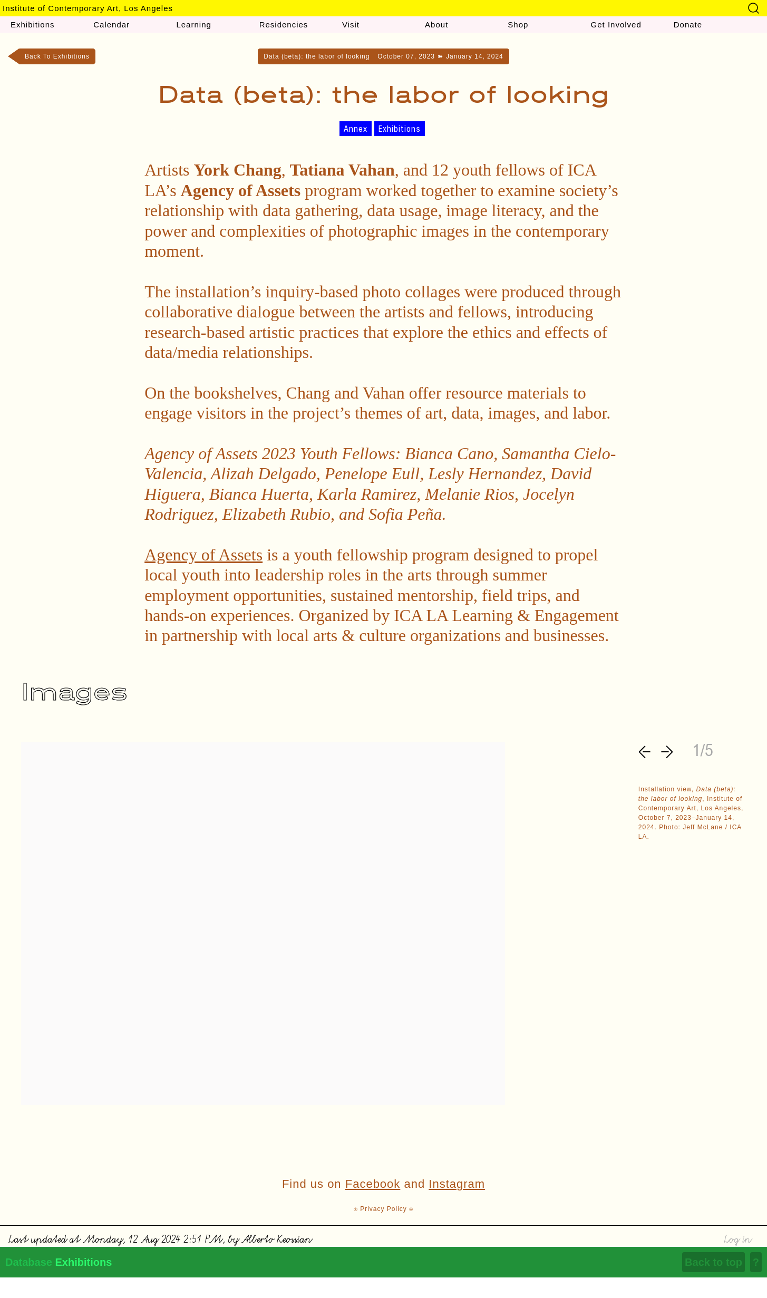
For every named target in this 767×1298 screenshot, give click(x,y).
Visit (351, 24)
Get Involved (616, 24)
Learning (193, 24)
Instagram (457, 1183)
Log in (737, 1237)
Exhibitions (33, 24)
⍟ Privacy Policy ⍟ (383, 1209)
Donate (688, 24)
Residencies (283, 24)
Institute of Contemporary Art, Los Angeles (88, 8)
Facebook (373, 1183)
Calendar (111, 24)
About (436, 24)
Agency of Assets (203, 554)
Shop (518, 24)
